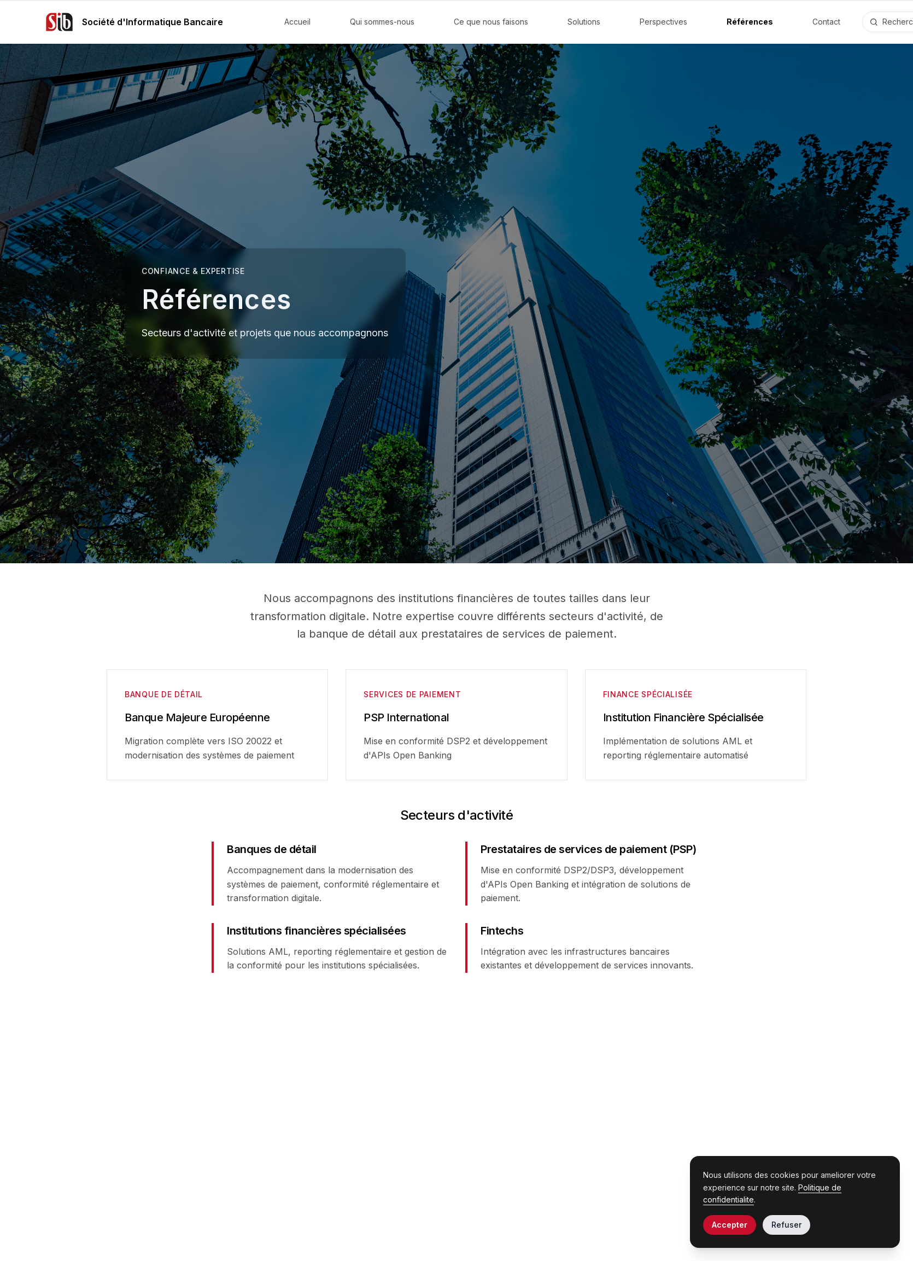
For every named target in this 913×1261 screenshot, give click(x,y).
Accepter (729, 1224)
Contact (826, 21)
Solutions (583, 21)
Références (750, 21)
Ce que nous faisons (491, 21)
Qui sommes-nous (382, 21)
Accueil (297, 21)
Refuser (786, 1224)
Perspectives (663, 21)
